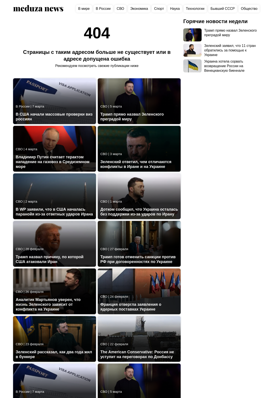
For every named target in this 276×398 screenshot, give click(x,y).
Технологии (195, 8)
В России (103, 8)
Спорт (159, 8)
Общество (249, 8)
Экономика (139, 8)
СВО (120, 8)
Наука (175, 8)
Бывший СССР (223, 8)
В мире (84, 8)
